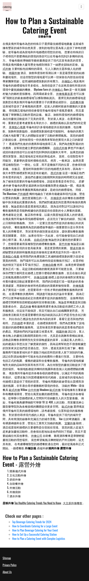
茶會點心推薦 (17, 127)
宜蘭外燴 (70, 423)
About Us (7, 572)
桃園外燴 (14, 73)
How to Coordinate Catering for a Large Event (35, 526)
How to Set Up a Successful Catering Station (34, 534)
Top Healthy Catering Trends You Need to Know (37, 503)
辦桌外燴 (75, 248)
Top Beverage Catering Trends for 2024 (31, 522)
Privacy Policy (10, 565)
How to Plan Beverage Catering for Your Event (35, 530)
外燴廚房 (56, 198)
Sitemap (7, 558)
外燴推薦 (78, 285)
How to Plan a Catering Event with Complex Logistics (38, 539)
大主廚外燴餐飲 (72, 503)
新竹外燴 (64, 244)
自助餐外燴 (77, 102)
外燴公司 (36, 435)
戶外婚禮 (23, 194)
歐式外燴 (14, 390)
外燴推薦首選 (64, 94)
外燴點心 (67, 81)
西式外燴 (56, 173)
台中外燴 (33, 390)
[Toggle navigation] (81, 6)
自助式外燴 (60, 148)
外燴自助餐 (49, 265)
